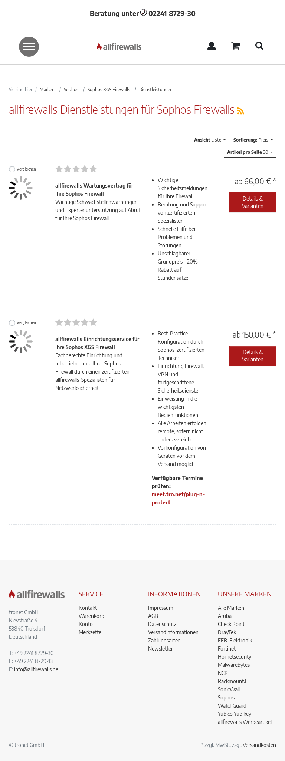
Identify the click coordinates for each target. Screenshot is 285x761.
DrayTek (227, 632)
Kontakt (88, 608)
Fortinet (227, 648)
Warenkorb (91, 616)
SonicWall (229, 689)
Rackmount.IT (233, 681)
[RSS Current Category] (240, 111)
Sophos (226, 697)
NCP (223, 673)
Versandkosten (259, 745)
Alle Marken (231, 608)
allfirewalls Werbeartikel (245, 722)
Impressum (160, 608)
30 (248, 152)
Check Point (231, 624)
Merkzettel (90, 632)
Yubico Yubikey (234, 714)
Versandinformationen (173, 632)
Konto (86, 624)
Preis (251, 140)
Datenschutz (162, 624)
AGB (153, 616)
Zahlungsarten (164, 640)
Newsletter (160, 648)
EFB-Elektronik (235, 640)
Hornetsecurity (234, 657)
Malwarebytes (234, 665)
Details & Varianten (252, 202)
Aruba (225, 616)
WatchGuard (232, 705)
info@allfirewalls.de (36, 669)
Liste (208, 140)
